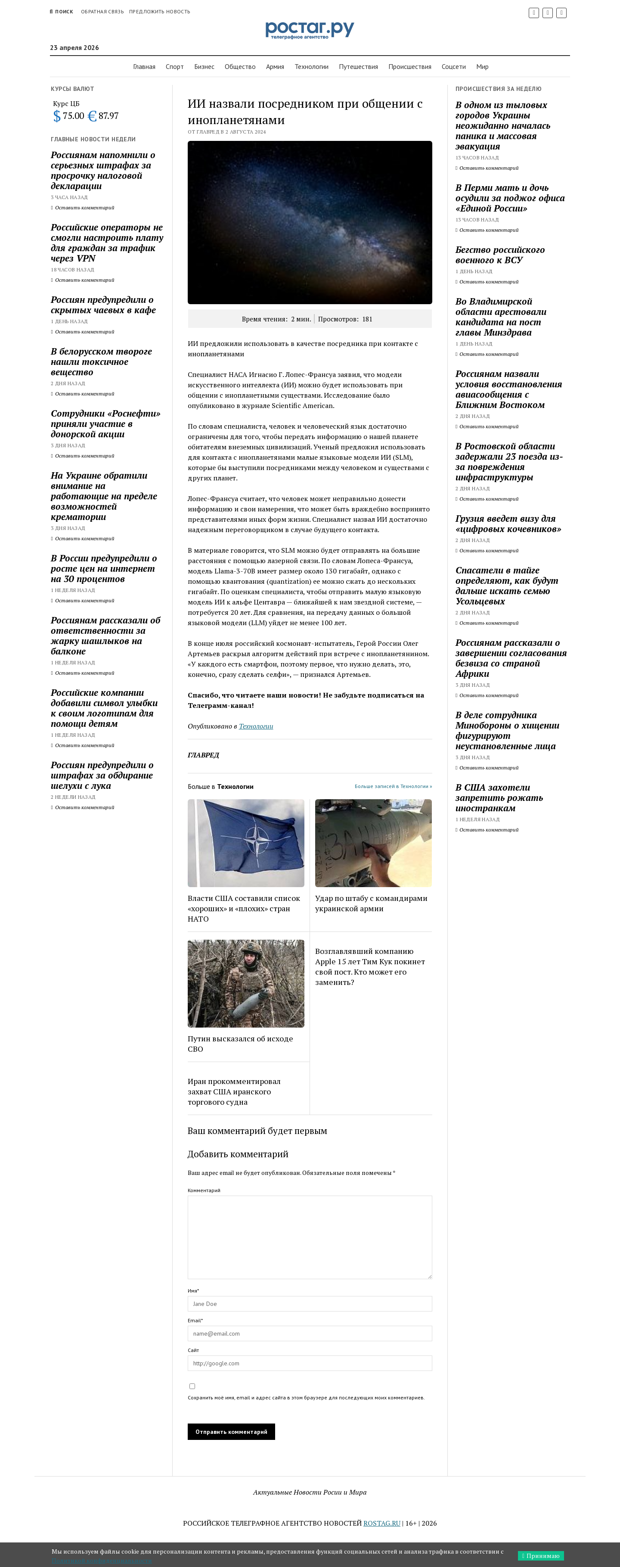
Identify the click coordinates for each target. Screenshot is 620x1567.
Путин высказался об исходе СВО (240, 1043)
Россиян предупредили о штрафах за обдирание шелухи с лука (102, 775)
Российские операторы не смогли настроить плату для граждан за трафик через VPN (107, 242)
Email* (195, 1320)
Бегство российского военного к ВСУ (500, 254)
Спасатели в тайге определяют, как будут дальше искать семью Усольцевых (507, 585)
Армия (275, 66)
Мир (482, 66)
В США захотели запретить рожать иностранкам (499, 797)
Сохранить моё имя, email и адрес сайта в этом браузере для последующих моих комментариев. (306, 1397)
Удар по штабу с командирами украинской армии (371, 903)
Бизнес (204, 66)
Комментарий (204, 1190)
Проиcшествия (409, 66)
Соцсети (454, 66)
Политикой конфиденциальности (102, 1560)
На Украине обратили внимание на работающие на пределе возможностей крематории (104, 496)
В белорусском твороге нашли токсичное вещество (101, 361)
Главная (144, 66)
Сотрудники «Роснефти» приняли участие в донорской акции (106, 423)
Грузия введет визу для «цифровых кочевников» (508, 523)
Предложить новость (159, 11)
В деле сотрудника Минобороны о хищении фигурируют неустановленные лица (507, 730)
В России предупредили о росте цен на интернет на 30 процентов (104, 568)
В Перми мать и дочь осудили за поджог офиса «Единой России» (510, 197)
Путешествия (358, 66)
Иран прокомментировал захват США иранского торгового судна (234, 1091)
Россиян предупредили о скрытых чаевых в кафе (103, 304)
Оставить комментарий (82, 207)
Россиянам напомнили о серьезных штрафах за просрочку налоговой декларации (103, 170)
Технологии (311, 66)
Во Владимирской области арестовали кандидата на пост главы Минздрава (501, 316)
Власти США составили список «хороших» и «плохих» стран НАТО (244, 908)
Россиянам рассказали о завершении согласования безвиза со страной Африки (511, 658)
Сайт (193, 1350)
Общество (240, 66)
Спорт (175, 66)
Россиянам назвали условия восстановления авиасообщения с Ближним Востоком (509, 389)
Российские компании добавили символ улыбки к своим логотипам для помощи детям (104, 708)
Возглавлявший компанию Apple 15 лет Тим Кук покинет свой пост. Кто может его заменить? (370, 966)
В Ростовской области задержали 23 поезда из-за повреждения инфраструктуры (509, 461)
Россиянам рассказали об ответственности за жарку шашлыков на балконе (105, 635)
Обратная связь (102, 11)
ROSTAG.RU (381, 1523)
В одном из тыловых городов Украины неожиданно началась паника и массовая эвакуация (503, 125)
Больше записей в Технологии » (393, 786)
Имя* (193, 1290)
